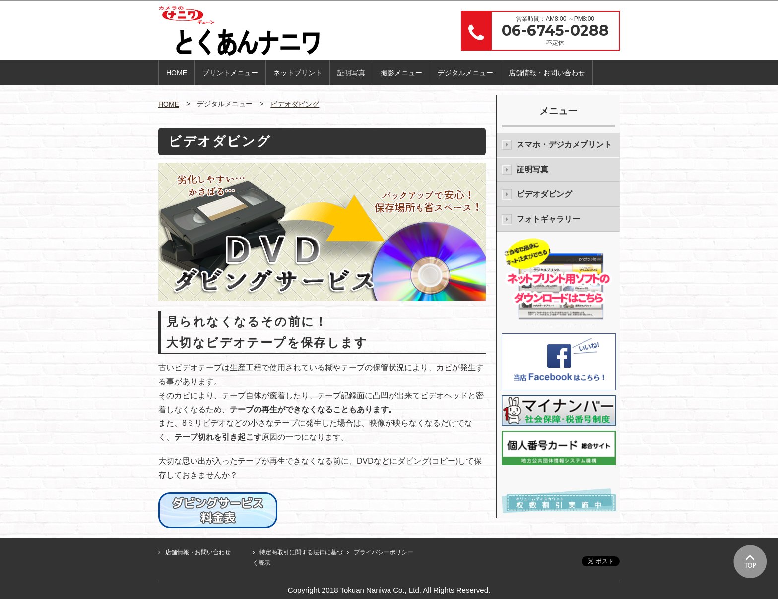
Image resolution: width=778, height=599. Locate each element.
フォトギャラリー (548, 219)
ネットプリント (297, 73)
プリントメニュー (230, 73)
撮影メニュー (401, 73)
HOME (176, 73)
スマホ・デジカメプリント (564, 144)
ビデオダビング (294, 104)
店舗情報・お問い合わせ (547, 73)
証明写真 (351, 73)
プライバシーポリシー (383, 552)
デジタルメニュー (465, 73)
